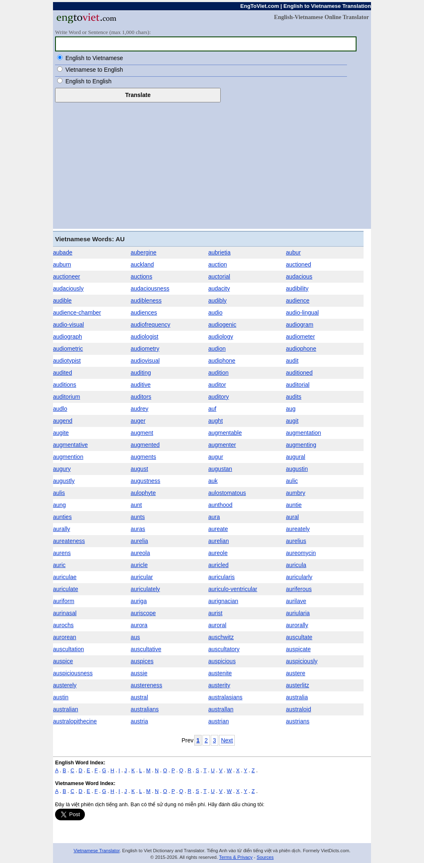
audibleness (146, 300)
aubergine (144, 252)
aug (291, 408)
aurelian (218, 541)
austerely (65, 685)
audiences (144, 312)
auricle (139, 565)
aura (214, 517)
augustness (146, 481)
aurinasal (65, 613)
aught (215, 420)
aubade (62, 252)
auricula (296, 565)
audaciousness (150, 288)
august (139, 468)
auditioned (299, 372)
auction (217, 264)
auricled (218, 565)
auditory (218, 396)
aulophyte (143, 493)
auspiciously (302, 661)
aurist (215, 613)
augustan (220, 468)
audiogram (299, 324)
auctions (141, 276)
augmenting (301, 444)
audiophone (301, 348)
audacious (299, 276)
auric (59, 565)
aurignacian (223, 601)
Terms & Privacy (236, 857)
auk (213, 481)
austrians (298, 721)
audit (292, 360)
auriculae (65, 577)
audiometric (68, 348)
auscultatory (223, 649)
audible (62, 300)
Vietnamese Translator (97, 850)
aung (59, 505)
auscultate (299, 637)
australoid (298, 709)
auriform (63, 601)
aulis (59, 493)
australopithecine (75, 721)
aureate (218, 529)
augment (142, 432)
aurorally (297, 625)
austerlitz (297, 685)
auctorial (219, 276)
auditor (217, 384)
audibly (217, 300)
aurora (139, 625)
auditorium (66, 396)
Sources (265, 857)
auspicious (222, 661)
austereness (146, 685)
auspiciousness (73, 673)
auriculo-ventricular (232, 589)
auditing (141, 372)
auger (138, 420)
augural (296, 456)
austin (60, 697)
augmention (68, 456)
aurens (62, 553)
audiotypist (67, 360)
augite (61, 432)
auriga (139, 601)
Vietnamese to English (94, 69)
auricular (142, 577)
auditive (141, 384)
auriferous (299, 589)
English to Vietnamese (94, 58)
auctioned (298, 264)
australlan (221, 709)
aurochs (63, 625)
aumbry (296, 493)
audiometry (145, 348)
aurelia (139, 541)
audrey (140, 408)
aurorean (64, 637)
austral (139, 697)
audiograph (67, 336)
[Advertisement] (212, 165)
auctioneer (66, 276)
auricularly (299, 577)
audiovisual (145, 360)
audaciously (68, 288)
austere (296, 673)
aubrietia (219, 252)
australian (65, 709)
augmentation (303, 432)
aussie (139, 673)
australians (145, 709)
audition (218, 372)
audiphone (221, 360)
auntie (294, 505)
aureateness (69, 541)
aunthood (220, 505)
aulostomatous (227, 493)
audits (293, 396)
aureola (140, 553)
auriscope (143, 613)
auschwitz (221, 637)
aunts (138, 517)
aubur (293, 252)
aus (135, 637)
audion (217, 348)
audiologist (145, 336)
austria (139, 721)
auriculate (65, 589)
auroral (217, 625)
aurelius (296, 541)
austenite (220, 673)
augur (215, 456)
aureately (298, 529)
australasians (225, 697)
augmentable (225, 432)
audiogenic (222, 324)
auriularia (298, 613)
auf (212, 408)
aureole (218, 553)
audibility (297, 288)
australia (297, 697)
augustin (297, 468)
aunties (62, 517)
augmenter (222, 444)
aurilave (296, 601)
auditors (141, 396)
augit (292, 420)
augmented (145, 444)
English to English (88, 81)
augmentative (70, 444)
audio (215, 312)
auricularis (221, 577)
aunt (136, 505)
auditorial (298, 384)
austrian (218, 721)
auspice (63, 661)
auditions (64, 384)
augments (143, 456)
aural (292, 517)
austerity (219, 685)
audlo (60, 408)
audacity (219, 288)
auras (138, 529)
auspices (142, 661)
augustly (64, 481)
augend (62, 420)
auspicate (298, 649)
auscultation (68, 649)
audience (298, 300)
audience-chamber (77, 312)
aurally (61, 529)
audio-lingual (302, 312)
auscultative (146, 649)
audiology (220, 336)
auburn (62, 264)
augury (62, 468)
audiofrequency (151, 324)
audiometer (300, 336)
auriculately (145, 589)
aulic (292, 481)
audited (62, 372)
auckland (142, 264)
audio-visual (68, 324)
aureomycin (301, 553)
